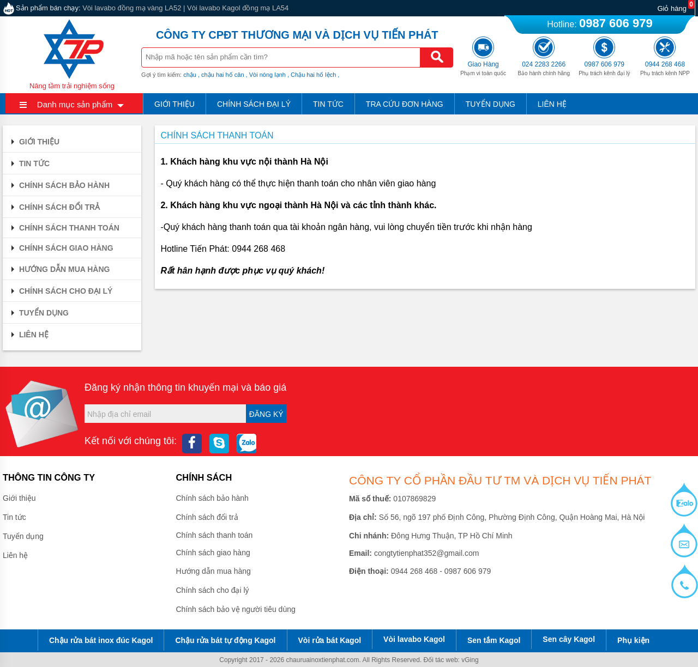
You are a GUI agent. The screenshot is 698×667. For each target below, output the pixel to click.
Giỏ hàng (672, 8)
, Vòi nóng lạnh (266, 74)
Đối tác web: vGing (451, 660)
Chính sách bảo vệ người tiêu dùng (236, 609)
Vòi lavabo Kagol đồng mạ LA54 (237, 8)
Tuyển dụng (490, 104)
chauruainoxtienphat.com (322, 660)
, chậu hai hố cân (221, 74)
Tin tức (328, 104)
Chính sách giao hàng (60, 248)
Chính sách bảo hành (59, 185)
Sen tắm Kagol (493, 640)
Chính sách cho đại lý (60, 291)
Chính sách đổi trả (54, 207)
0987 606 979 (616, 23)
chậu (189, 74)
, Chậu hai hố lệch (311, 74)
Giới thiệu (174, 104)
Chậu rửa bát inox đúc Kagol (101, 640)
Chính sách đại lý (254, 104)
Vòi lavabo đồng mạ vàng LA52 (131, 8)
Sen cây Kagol (569, 639)
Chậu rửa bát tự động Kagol (225, 640)
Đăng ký (266, 414)
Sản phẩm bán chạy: (48, 8)
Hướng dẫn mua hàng (59, 269)
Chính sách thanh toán (63, 227)
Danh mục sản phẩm (74, 104)
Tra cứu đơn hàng (404, 104)
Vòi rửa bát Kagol (330, 640)
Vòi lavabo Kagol (414, 639)
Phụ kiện (633, 640)
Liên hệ (552, 104)
